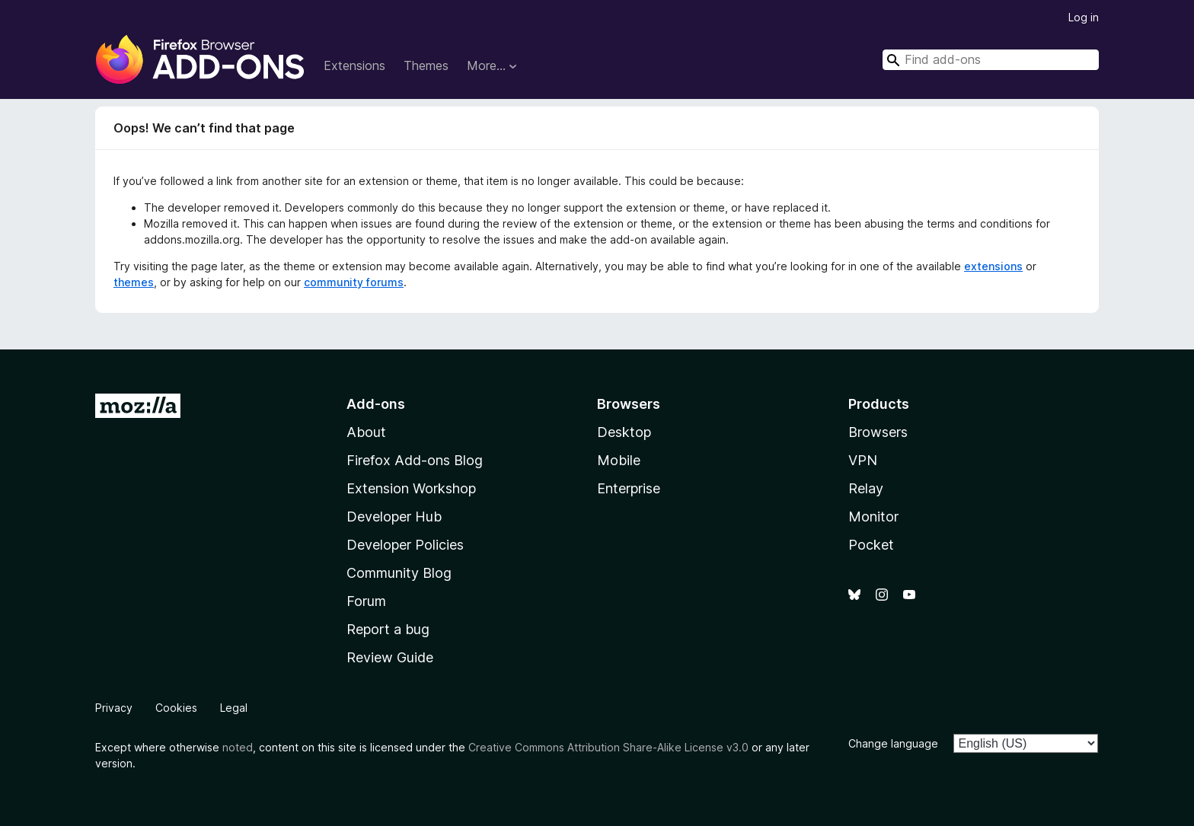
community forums (354, 282)
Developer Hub (394, 517)
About (366, 432)
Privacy (113, 707)
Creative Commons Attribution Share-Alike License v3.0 (608, 747)
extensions (993, 266)
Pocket (871, 545)
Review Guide (389, 657)
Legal (233, 707)
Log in (1083, 17)
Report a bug (387, 629)
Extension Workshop (411, 488)
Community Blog (399, 573)
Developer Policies (405, 545)
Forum (366, 601)
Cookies (176, 707)
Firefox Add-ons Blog (414, 460)
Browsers (878, 432)
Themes (426, 65)
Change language (893, 743)
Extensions (354, 65)
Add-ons (375, 404)
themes (133, 282)
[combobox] (991, 59)
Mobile (618, 460)
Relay (865, 488)
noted (237, 747)
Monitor (873, 517)
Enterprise (628, 488)
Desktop (624, 432)
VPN (862, 460)
